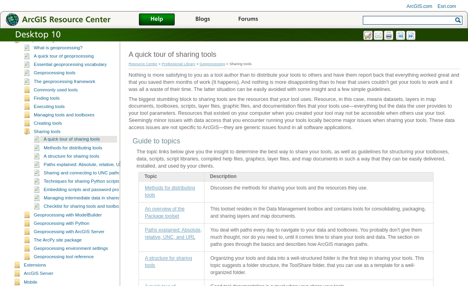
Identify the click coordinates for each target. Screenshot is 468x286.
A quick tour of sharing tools (72, 147)
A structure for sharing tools (71, 164)
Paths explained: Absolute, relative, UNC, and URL (95, 172)
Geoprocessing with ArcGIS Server (69, 239)
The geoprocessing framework (64, 89)
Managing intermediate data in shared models (90, 205)
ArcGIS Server (38, 281)
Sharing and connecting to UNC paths (82, 180)
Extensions (35, 273)
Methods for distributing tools (73, 155)
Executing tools (49, 114)
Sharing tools (47, 139)
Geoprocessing (39, 48)
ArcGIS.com (419, 6)
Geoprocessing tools (54, 80)
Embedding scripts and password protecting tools (93, 197)
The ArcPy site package (58, 247)
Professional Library (178, 64)
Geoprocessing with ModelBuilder (68, 222)
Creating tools (48, 131)
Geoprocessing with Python (61, 231)
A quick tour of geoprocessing (64, 64)
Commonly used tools (56, 97)
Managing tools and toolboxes (64, 122)
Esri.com (446, 6)
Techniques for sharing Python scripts (81, 189)
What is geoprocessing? (58, 55)
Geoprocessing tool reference (64, 264)
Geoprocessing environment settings (71, 256)
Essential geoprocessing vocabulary (70, 72)
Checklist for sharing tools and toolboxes (85, 214)
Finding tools (47, 106)
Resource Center (143, 64)
